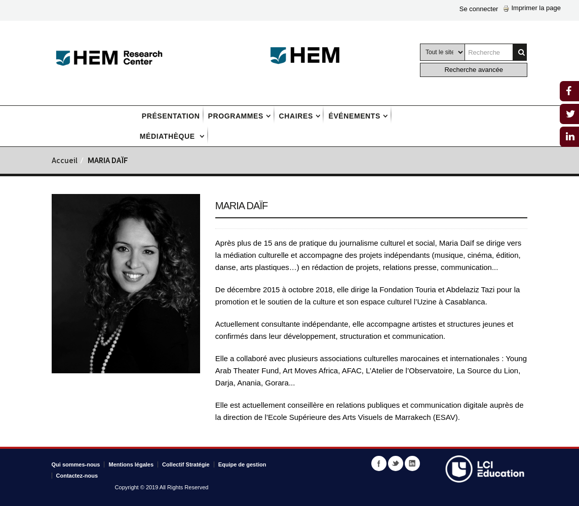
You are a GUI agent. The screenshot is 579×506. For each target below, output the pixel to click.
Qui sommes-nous (76, 464)
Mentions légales (130, 464)
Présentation (171, 116)
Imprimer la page (532, 8)
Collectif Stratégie (186, 464)
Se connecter (478, 9)
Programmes (235, 116)
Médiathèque (169, 136)
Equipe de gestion (242, 464)
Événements (354, 116)
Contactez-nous (77, 476)
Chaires (296, 116)
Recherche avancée (473, 69)
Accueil (65, 161)
